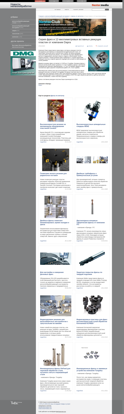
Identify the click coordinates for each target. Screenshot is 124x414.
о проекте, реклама (78, 9)
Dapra (40, 85)
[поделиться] (79, 46)
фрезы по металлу (77, 16)
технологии (17, 33)
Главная (41, 16)
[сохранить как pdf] (101, 46)
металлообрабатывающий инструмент (20, 26)
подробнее (43, 142)
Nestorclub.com (62, 411)
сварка (15, 30)
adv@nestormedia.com (45, 407)
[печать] (90, 46)
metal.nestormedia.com (45, 408)
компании (17, 37)
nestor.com (40, 1)
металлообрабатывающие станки (20, 22)
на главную (57, 9)
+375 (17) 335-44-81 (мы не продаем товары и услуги (54, 404)
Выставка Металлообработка (21, 46)
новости (67, 9)
